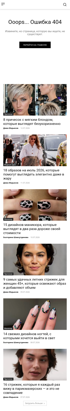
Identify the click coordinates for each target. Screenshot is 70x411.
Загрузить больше (35, 403)
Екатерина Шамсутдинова (15, 237)
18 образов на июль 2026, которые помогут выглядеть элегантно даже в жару (33, 174)
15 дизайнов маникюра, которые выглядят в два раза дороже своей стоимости (31, 229)
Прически (8, 114)
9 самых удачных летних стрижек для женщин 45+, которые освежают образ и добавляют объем (34, 283)
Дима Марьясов (10, 128)
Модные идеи (10, 165)
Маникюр (8, 219)
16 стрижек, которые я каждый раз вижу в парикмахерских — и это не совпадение (31, 389)
